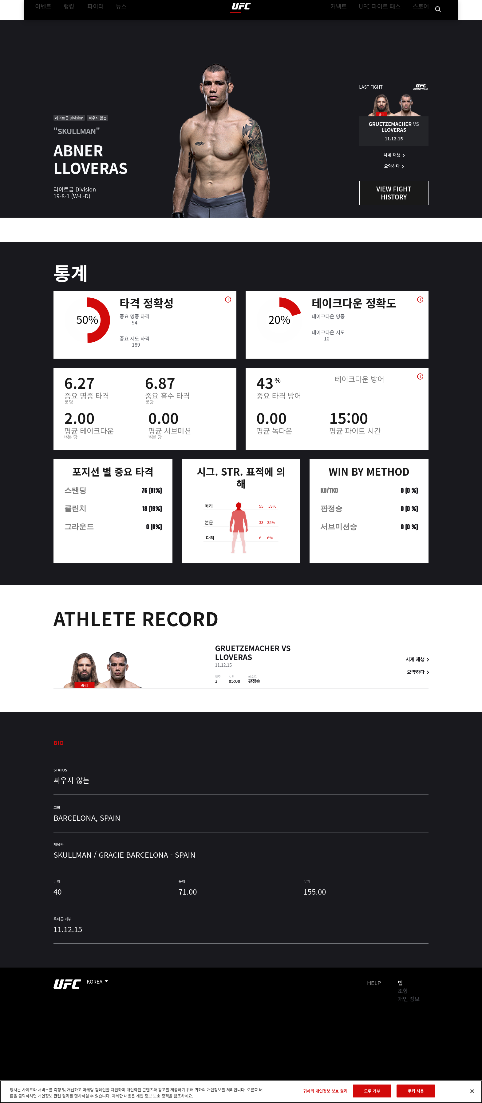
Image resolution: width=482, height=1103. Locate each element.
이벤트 (47, 23)
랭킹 (71, 23)
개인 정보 (409, 999)
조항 (403, 991)
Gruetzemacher (247, 648)
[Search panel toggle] (432, 23)
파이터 (97, 23)
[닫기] (472, 1091)
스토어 (416, 23)
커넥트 (344, 23)
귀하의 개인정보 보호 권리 (325, 1091)
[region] (241, 1092)
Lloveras (233, 657)
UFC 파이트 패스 (380, 23)
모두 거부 (372, 1091)
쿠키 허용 (416, 1091)
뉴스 (120, 23)
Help (374, 983)
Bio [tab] (58, 743)
